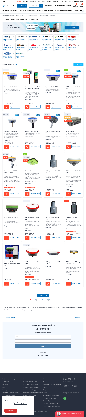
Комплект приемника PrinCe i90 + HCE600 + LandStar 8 (32, 87)
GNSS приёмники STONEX (20, 56)
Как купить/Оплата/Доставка (11, 392)
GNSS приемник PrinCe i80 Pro (73, 87)
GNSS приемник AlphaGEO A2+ (53, 218)
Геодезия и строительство (10, 10)
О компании (33, 1)
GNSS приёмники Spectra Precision (7, 56)
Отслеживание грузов (9, 395)
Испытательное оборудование (63, 10)
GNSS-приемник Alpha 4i (11, 217)
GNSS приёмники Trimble (33, 40)
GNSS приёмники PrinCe (7, 40)
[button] (3, 27)
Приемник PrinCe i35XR (10, 87)
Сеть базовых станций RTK (50, 403)
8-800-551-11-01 (69, 379)
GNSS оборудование (31, 15)
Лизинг (45, 392)
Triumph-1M (28, 171)
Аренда (45, 381)
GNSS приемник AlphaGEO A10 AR (32, 262)
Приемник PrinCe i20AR (31, 131)
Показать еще (43, 295)
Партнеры (5, 390)
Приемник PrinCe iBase (10, 131)
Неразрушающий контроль (27, 10)
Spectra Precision (10, 317)
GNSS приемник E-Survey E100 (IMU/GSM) (73, 262)
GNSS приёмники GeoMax (20, 48)
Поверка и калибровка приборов (52, 384)
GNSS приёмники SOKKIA (59, 48)
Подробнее (72, 27)
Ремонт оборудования (49, 401)
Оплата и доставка (46, 1)
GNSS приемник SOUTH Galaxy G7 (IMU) (10, 171)
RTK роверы (77, 317)
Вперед (54, 300)
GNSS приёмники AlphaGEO (72, 40)
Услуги (25, 1)
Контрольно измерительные (45, 10)
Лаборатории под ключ (29, 395)
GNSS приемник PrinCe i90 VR (53, 131)
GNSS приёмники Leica (33, 48)
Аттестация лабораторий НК (51, 395)
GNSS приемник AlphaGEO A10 (32, 218)
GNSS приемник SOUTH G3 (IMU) (73, 171)
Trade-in (45, 387)
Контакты (55, 1)
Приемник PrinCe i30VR (52, 87)
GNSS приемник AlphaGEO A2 (53, 171)
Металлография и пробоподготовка (33, 392)
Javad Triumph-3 (70, 131)
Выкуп (44, 390)
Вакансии (5, 384)
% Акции (19, 1)
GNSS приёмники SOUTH (72, 48)
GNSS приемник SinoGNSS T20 (53, 262)
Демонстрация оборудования (51, 406)
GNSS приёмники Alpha (59, 40)
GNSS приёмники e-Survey (8, 48)
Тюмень (5, 1)
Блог (39, 1)
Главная (5, 15)
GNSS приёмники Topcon (46, 40)
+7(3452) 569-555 (50, 6)
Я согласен (10, 411)
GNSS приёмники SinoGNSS (46, 48)
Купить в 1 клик (14, 107)
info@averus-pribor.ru (64, 6)
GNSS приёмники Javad (20, 40)
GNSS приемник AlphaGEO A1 (73, 218)
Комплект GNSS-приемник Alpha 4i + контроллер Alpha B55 (12, 263)
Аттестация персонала (49, 398)
